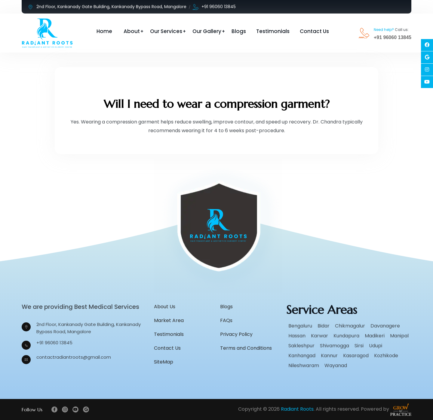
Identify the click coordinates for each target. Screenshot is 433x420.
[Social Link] (427, 45)
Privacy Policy (236, 334)
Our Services (166, 31)
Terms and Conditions (246, 348)
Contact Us (314, 31)
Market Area (169, 320)
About (132, 31)
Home (104, 31)
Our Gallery (206, 31)
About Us (164, 306)
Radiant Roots (297, 409)
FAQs (226, 320)
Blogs (239, 31)
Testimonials (273, 31)
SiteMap (163, 361)
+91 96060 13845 (214, 7)
